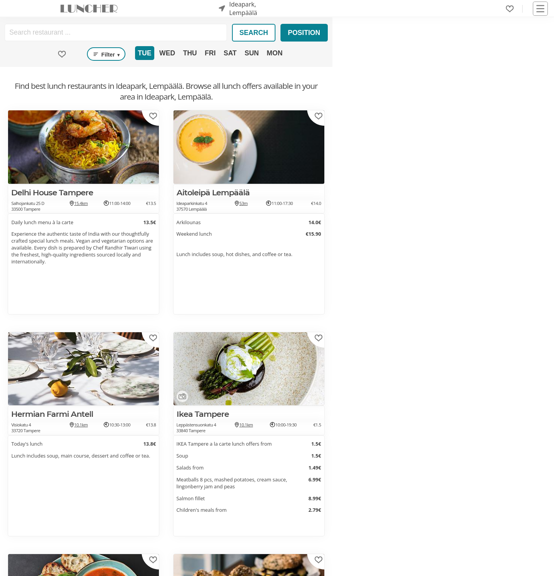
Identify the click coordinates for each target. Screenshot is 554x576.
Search (253, 33)
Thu (190, 53)
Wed (167, 53)
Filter (106, 54)
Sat (230, 53)
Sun (252, 53)
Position (304, 33)
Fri (210, 53)
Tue (144, 53)
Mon (274, 53)
